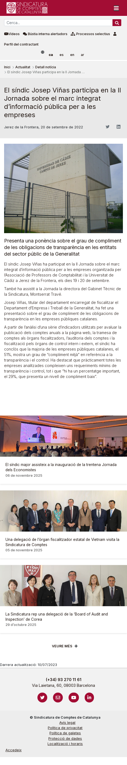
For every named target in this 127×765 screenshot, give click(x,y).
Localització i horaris (65, 744)
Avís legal (67, 723)
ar (82, 55)
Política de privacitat (65, 728)
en (72, 55)
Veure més (62, 646)
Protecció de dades (65, 738)
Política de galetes (65, 733)
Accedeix (13, 750)
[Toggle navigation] (116, 8)
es (62, 55)
